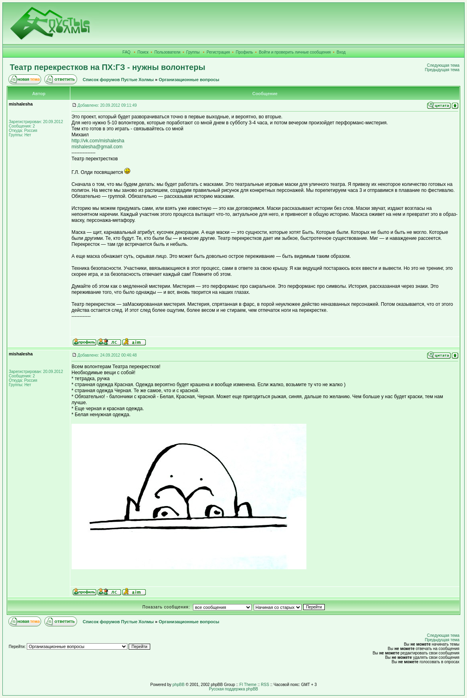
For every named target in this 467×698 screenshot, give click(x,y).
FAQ (127, 52)
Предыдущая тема (442, 70)
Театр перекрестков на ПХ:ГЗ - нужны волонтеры (107, 67)
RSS (265, 684)
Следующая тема (443, 65)
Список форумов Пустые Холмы (118, 79)
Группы (192, 52)
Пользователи (167, 52)
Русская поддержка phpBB (233, 689)
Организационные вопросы (189, 79)
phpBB (179, 684)
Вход (341, 52)
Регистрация (218, 52)
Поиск (143, 52)
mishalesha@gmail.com (97, 147)
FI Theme (247, 684)
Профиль (244, 52)
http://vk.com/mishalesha (98, 141)
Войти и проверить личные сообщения (295, 52)
